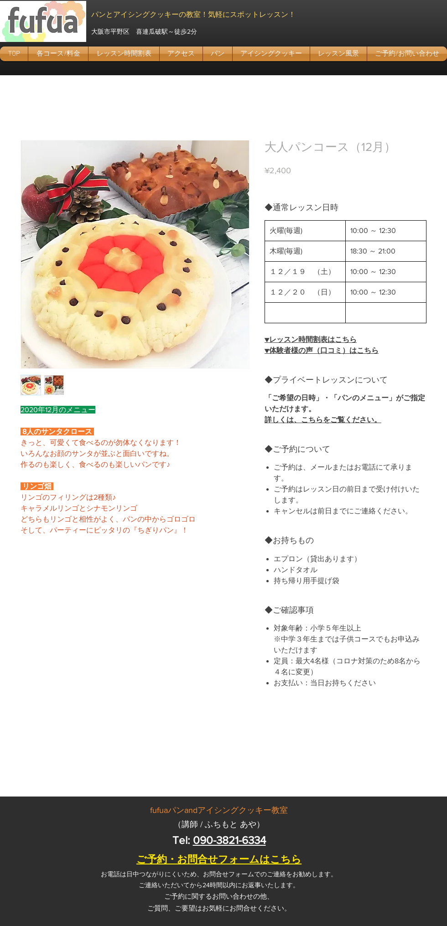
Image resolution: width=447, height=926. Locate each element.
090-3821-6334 (229, 840)
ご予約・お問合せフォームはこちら (218, 859)
